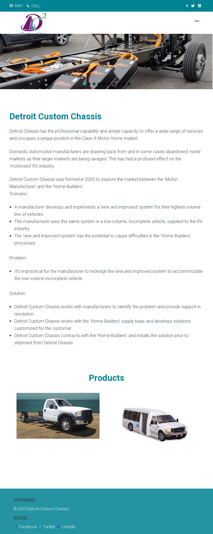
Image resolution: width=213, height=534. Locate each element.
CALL (35, 6)
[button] (8, 61)
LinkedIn (69, 527)
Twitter (49, 527)
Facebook (28, 527)
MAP (19, 6)
